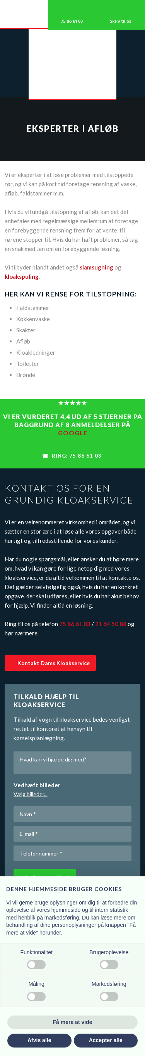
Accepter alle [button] (106, 1040)
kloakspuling (22, 276)
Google (72, 432)
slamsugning (96, 267)
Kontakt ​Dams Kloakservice (53, 663)
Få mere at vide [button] (72, 1022)
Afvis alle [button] (39, 1040)
